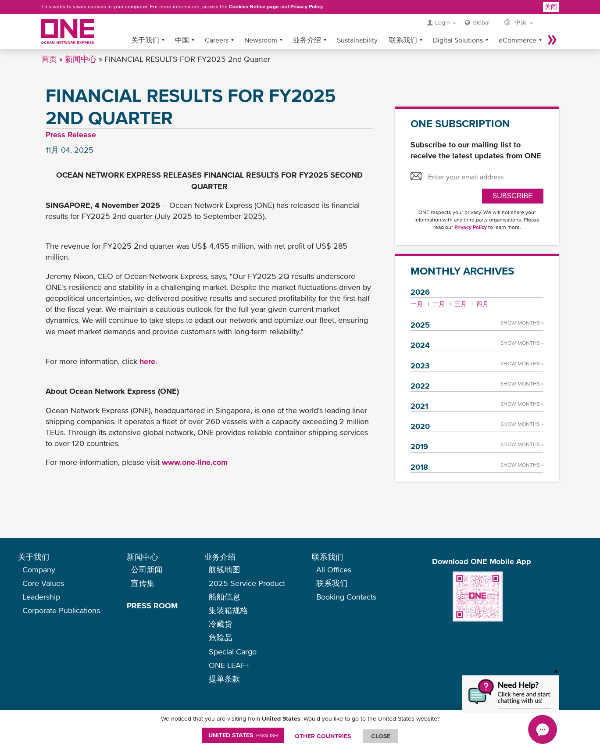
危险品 (220, 637)
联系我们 (403, 40)
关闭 (551, 6)
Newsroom (260, 40)
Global (480, 22)
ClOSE (380, 735)
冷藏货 (220, 624)
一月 (417, 303)
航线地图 (224, 569)
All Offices (333, 569)
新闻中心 (80, 59)
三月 (460, 303)
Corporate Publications (61, 610)
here (147, 361)
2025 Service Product (247, 583)
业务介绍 (307, 40)
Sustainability (357, 40)
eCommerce (517, 40)
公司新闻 (147, 569)
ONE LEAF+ (229, 665)
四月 (482, 303)
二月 (438, 303)
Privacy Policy (306, 7)
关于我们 (145, 40)
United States (243, 735)
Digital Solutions (458, 40)
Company (38, 569)
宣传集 (143, 583)
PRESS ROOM (152, 605)
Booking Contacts (346, 596)
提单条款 (224, 678)
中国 (182, 40)
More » (552, 40)
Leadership (41, 596)
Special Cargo (233, 651)
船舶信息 (224, 596)
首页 (49, 59)
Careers (217, 40)
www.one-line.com (195, 462)
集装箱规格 (228, 610)
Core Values (43, 583)
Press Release (71, 134)
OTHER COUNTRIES (323, 735)
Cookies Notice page (254, 7)
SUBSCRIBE (513, 196)
